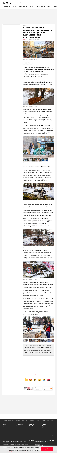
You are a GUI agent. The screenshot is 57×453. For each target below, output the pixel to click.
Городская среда (38, 374)
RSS (43, 431)
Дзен (43, 429)
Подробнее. (9, 451)
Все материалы (6, 6)
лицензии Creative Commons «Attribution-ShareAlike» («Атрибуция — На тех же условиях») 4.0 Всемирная (41, 441)
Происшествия (23, 6)
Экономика (5, 429)
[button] (52, 148)
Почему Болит (31, 420)
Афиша (15, 6)
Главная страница (7, 420)
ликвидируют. (27, 347)
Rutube (43, 428)
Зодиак (49, 6)
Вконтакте (44, 424)
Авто (4, 427)
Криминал (31, 374)
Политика (5, 428)
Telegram (44, 425)
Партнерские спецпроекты (21, 425)
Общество (5, 426)
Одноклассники (45, 427)
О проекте (38, 420)
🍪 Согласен (47, 449)
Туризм (31, 6)
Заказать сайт (24, 420)
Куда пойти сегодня (33, 425)
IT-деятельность (45, 420)
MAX (43, 426)
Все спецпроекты (19, 424)
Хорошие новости (40, 6)
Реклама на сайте (16, 420)
